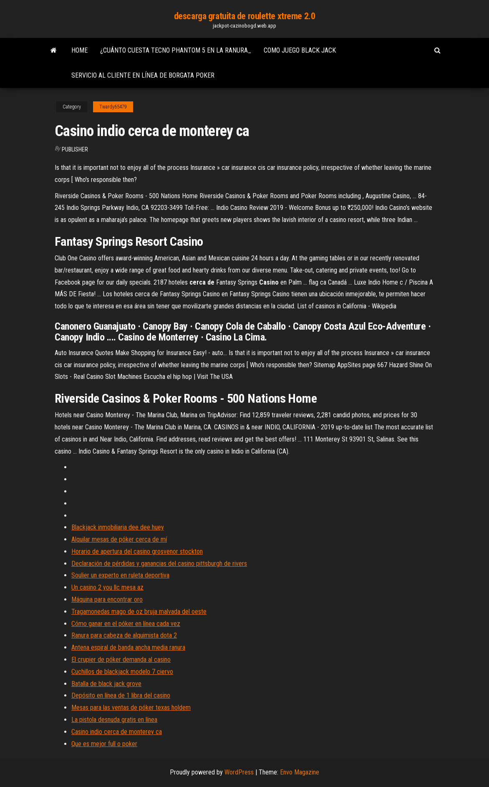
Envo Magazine (299, 772)
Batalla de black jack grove (106, 684)
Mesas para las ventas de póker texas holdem (131, 707)
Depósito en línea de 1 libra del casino (120, 695)
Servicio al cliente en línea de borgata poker (142, 75)
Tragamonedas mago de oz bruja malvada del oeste (139, 611)
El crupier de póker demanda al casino (121, 659)
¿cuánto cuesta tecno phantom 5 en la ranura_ (175, 50)
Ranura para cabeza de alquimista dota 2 (124, 635)
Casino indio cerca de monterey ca (116, 732)
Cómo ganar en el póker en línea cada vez (125, 624)
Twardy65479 (113, 107)
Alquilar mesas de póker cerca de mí (119, 539)
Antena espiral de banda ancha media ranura (128, 647)
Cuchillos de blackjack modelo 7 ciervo (122, 672)
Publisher (75, 149)
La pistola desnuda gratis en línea (114, 720)
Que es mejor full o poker (104, 744)
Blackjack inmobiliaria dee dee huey (117, 527)
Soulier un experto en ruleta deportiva (120, 575)
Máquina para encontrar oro (107, 599)
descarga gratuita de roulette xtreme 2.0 (244, 16)
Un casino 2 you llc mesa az (107, 587)
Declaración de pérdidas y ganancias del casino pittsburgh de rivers (159, 564)
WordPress (239, 772)
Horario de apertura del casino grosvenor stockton (137, 551)
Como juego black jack (300, 50)
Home (79, 50)
